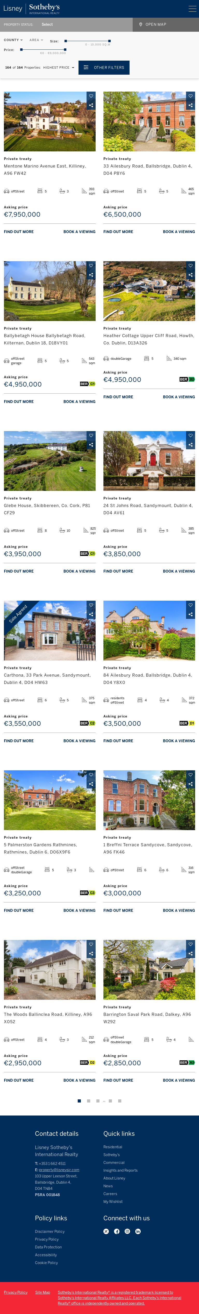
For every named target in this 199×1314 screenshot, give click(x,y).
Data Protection (48, 1247)
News (108, 1186)
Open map (156, 24)
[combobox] (47, 24)
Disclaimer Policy (50, 1231)
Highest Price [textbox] (56, 67)
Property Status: (18, 24)
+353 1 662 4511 (52, 1164)
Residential (112, 1147)
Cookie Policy (46, 1263)
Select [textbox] (47, 24)
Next (119, 1101)
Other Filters (109, 68)
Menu (192, 9)
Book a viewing (79, 232)
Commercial (114, 1163)
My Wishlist (113, 1202)
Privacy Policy (47, 1239)
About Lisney (114, 1178)
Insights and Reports (120, 1170)
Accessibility (46, 1255)
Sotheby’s (111, 1155)
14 (110, 1101)
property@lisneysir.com (59, 1170)
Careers (110, 1194)
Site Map (42, 1292)
